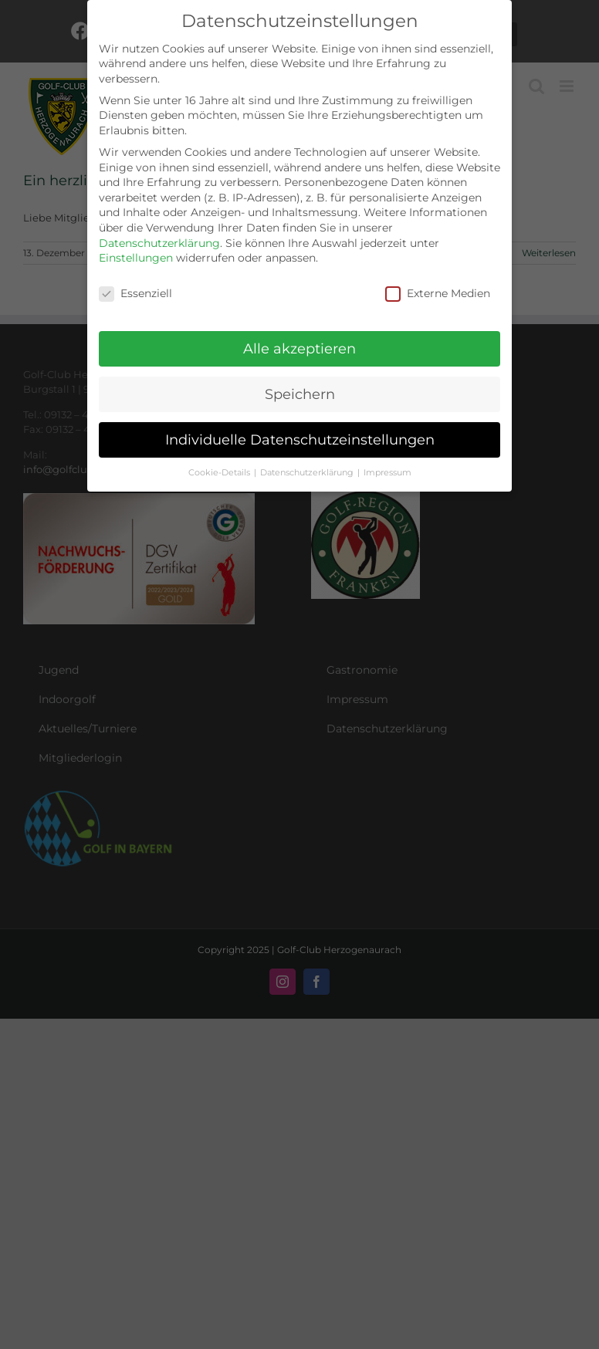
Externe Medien (437, 293)
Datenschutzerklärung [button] (308, 473)
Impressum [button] (387, 473)
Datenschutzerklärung (159, 243)
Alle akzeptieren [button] (299, 348)
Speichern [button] (300, 394)
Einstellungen (136, 258)
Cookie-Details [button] (220, 473)
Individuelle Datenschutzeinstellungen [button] (300, 439)
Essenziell (135, 293)
